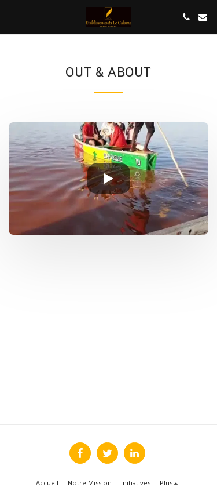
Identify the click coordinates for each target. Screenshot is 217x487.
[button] (13, 16)
